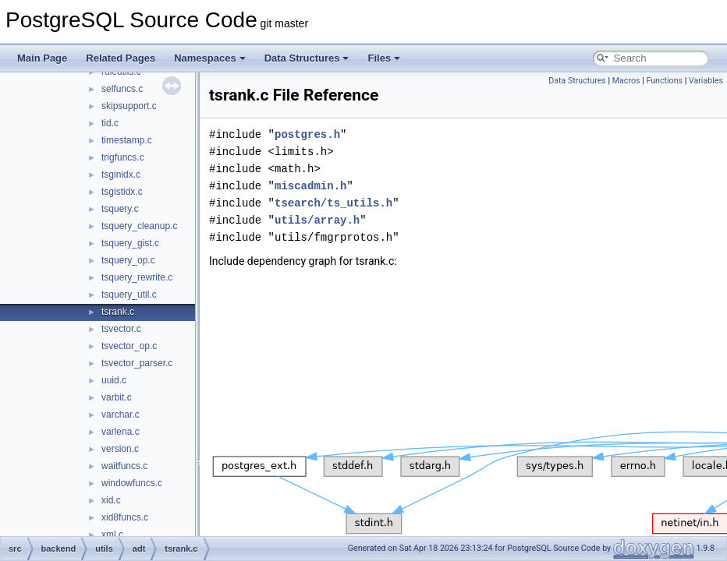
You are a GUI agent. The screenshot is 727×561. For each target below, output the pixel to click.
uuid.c (113, 380)
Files (383, 58)
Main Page (42, 58)
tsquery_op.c (128, 260)
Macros (626, 81)
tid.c (110, 123)
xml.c (112, 534)
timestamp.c (126, 140)
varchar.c (120, 414)
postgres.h (307, 134)
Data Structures (306, 58)
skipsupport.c (129, 106)
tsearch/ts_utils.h (333, 203)
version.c (120, 448)
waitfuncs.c (124, 465)
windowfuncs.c (131, 483)
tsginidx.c (120, 174)
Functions (664, 81)
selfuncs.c (122, 88)
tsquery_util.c (129, 294)
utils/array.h (317, 220)
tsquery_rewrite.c (136, 277)
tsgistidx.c (122, 191)
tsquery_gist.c (130, 243)
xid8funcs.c (124, 517)
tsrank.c (117, 311)
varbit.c (116, 397)
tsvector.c (121, 328)
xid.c (111, 500)
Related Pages (120, 58)
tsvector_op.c (129, 345)
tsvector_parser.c (136, 363)
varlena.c (120, 431)
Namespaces (210, 58)
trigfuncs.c (122, 157)
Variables (706, 81)
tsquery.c (120, 208)
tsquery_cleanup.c (139, 226)
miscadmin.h (310, 185)
